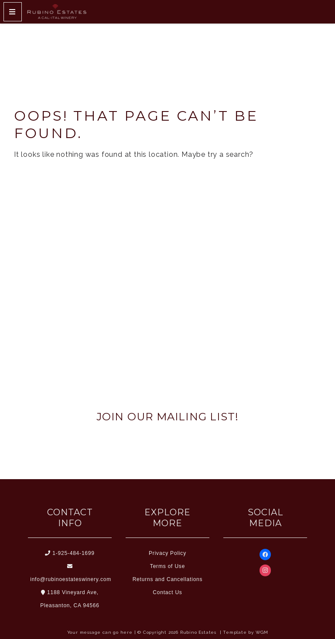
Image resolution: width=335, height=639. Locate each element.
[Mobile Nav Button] (12, 11)
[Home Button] (56, 11)
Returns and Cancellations (168, 579)
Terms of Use (167, 566)
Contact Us (167, 592)
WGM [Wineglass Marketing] (262, 632)
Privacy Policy (167, 553)
